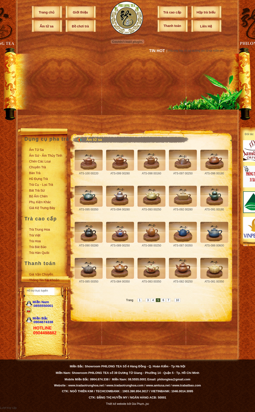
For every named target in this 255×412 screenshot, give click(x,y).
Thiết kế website (116, 403)
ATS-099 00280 (120, 173)
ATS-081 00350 (214, 281)
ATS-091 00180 (214, 209)
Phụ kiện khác (40, 202)
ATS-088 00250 (151, 245)
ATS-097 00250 (182, 173)
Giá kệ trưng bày (42, 208)
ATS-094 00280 (120, 209)
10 (177, 300)
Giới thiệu (80, 12)
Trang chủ (46, 12)
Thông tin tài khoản (44, 280)
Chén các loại (40, 161)
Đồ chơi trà (80, 26)
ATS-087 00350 (182, 245)
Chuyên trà (37, 167)
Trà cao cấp (172, 12)
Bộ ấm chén (38, 196)
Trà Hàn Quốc (39, 253)
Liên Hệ (206, 26)
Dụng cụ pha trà (46, 139)
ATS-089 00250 (120, 245)
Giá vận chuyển (41, 274)
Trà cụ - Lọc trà (41, 184)
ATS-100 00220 (88, 173)
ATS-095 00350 (88, 209)
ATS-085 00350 (88, 281)
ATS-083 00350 (151, 281)
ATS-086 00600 (214, 245)
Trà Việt (34, 235)
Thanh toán (172, 26)
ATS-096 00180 (214, 173)
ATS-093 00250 (151, 209)
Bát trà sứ (37, 190)
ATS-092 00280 (182, 209)
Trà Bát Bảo (37, 247)
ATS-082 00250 (182, 281)
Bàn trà (34, 173)
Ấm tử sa (46, 26)
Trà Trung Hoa (39, 229)
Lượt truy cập (8, 407)
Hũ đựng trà (38, 179)
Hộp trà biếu (206, 12)
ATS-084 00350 (120, 281)
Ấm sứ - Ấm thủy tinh (45, 155)
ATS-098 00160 (151, 173)
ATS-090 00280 (88, 245)
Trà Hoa (35, 241)
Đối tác (249, 134)
